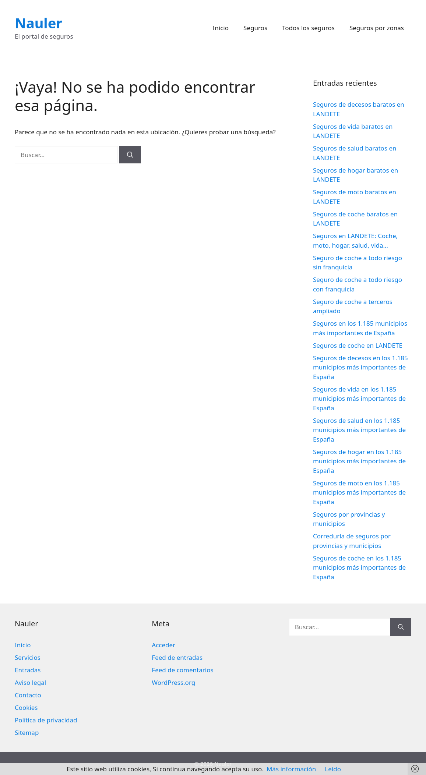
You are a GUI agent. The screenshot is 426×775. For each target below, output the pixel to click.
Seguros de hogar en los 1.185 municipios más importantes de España (359, 461)
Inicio (221, 28)
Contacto (28, 695)
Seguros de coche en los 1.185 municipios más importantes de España (359, 567)
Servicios (28, 657)
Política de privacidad (46, 720)
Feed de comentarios (182, 670)
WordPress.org (173, 682)
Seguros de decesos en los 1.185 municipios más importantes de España (360, 367)
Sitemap (27, 732)
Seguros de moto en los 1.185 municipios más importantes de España (359, 492)
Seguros (255, 28)
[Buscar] (130, 155)
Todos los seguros (308, 28)
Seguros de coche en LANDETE (357, 345)
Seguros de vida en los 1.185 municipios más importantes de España (359, 398)
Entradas (28, 670)
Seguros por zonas (376, 28)
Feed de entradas (177, 657)
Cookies (26, 707)
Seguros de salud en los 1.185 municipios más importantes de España (359, 429)
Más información (291, 769)
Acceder (163, 645)
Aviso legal (30, 682)
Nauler (38, 22)
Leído (333, 769)
